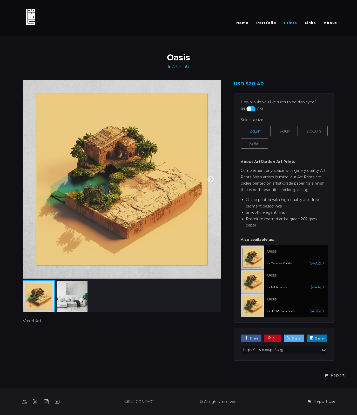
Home (242, 23)
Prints (290, 23)
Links (310, 23)
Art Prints (180, 66)
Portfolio (266, 23)
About (330, 23)
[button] (334, 375)
